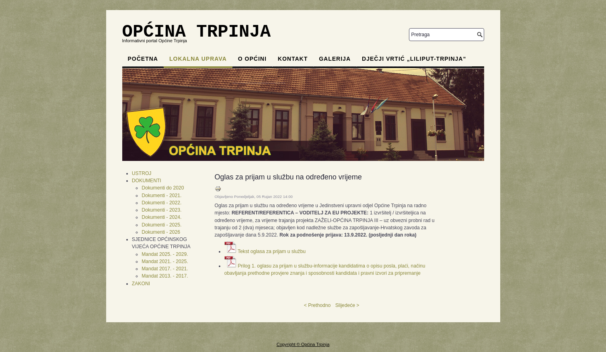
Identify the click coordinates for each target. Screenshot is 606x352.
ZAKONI (141, 283)
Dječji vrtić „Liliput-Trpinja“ (414, 59)
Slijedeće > (347, 305)
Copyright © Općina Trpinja (303, 344)
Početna (143, 59)
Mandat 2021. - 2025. (165, 261)
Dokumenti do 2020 (163, 188)
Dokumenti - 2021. (161, 195)
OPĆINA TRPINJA (196, 32)
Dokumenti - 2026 (161, 232)
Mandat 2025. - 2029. (165, 254)
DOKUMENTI (146, 180)
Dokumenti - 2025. (161, 225)
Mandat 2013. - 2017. (165, 276)
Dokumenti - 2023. (161, 210)
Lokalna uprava (198, 59)
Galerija (335, 59)
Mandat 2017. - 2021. (165, 269)
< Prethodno (317, 305)
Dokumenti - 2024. (161, 217)
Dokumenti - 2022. (161, 203)
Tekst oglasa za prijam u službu (272, 251)
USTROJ (142, 173)
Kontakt (293, 59)
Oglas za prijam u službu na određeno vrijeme (288, 177)
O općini (252, 59)
